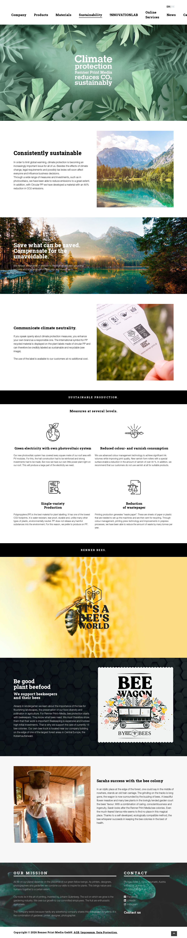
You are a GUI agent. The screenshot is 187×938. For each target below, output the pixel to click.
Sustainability (90, 15)
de (173, 6)
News (171, 15)
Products (41, 15)
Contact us (132, 912)
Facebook (131, 897)
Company (18, 15)
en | (169, 6)
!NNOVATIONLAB (124, 15)
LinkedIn (130, 900)
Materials (63, 15)
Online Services (152, 14)
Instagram (130, 904)
